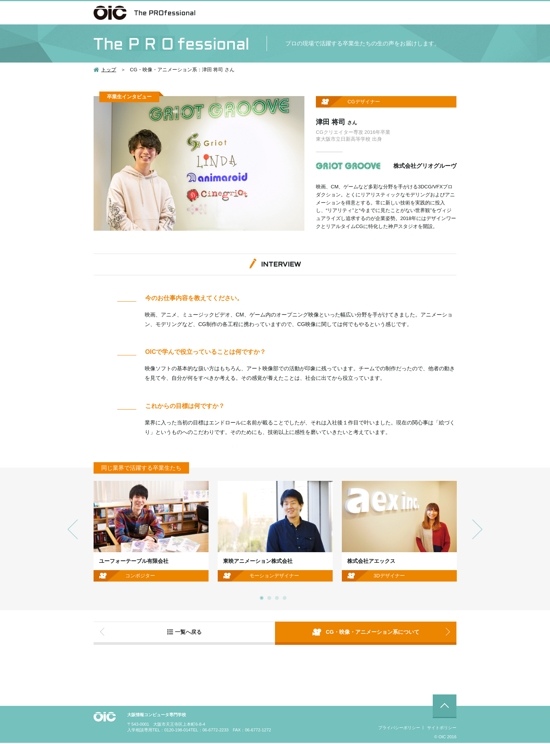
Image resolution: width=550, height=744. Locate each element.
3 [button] (277, 598)
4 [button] (284, 598)
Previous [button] (73, 529)
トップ (108, 69)
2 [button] (269, 598)
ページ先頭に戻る (444, 707)
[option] (151, 531)
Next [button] (477, 529)
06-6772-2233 (215, 731)
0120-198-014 (177, 731)
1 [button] (262, 598)
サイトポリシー (441, 728)
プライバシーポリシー (399, 728)
